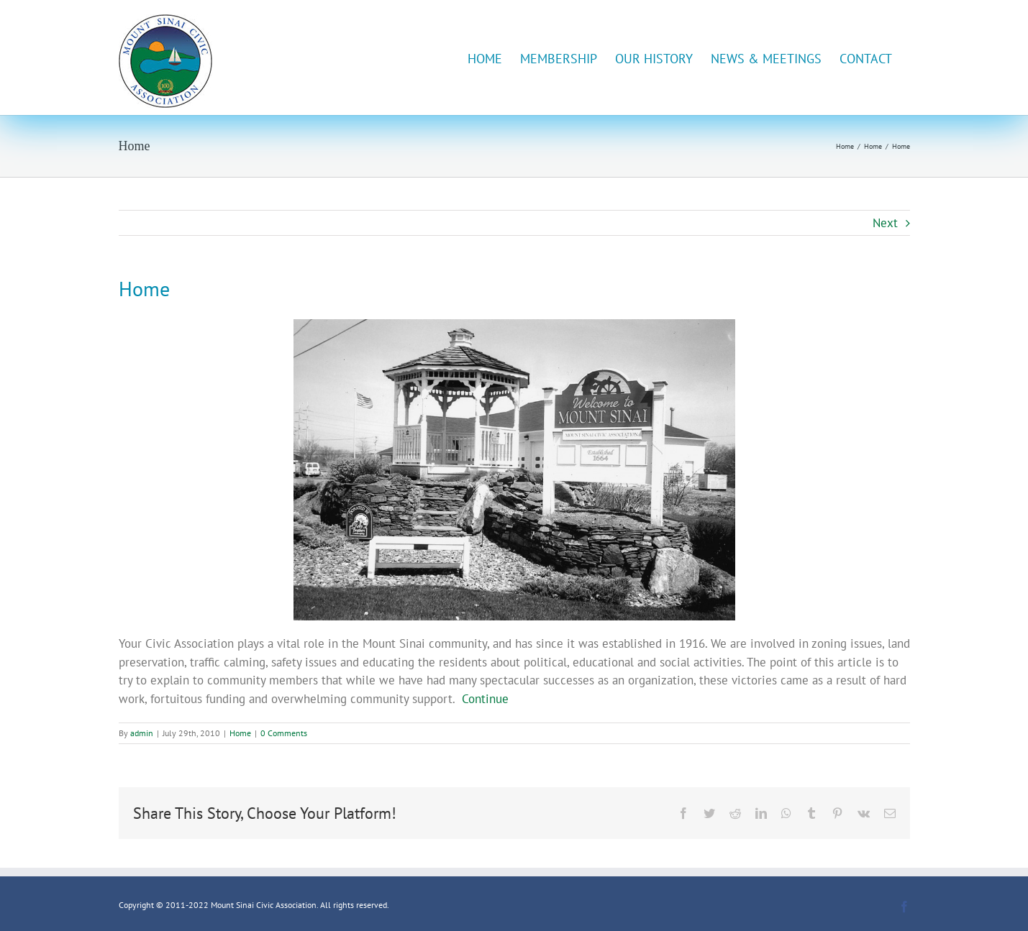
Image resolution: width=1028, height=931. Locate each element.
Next (885, 223)
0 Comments (283, 733)
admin (141, 733)
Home (240, 733)
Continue (485, 699)
